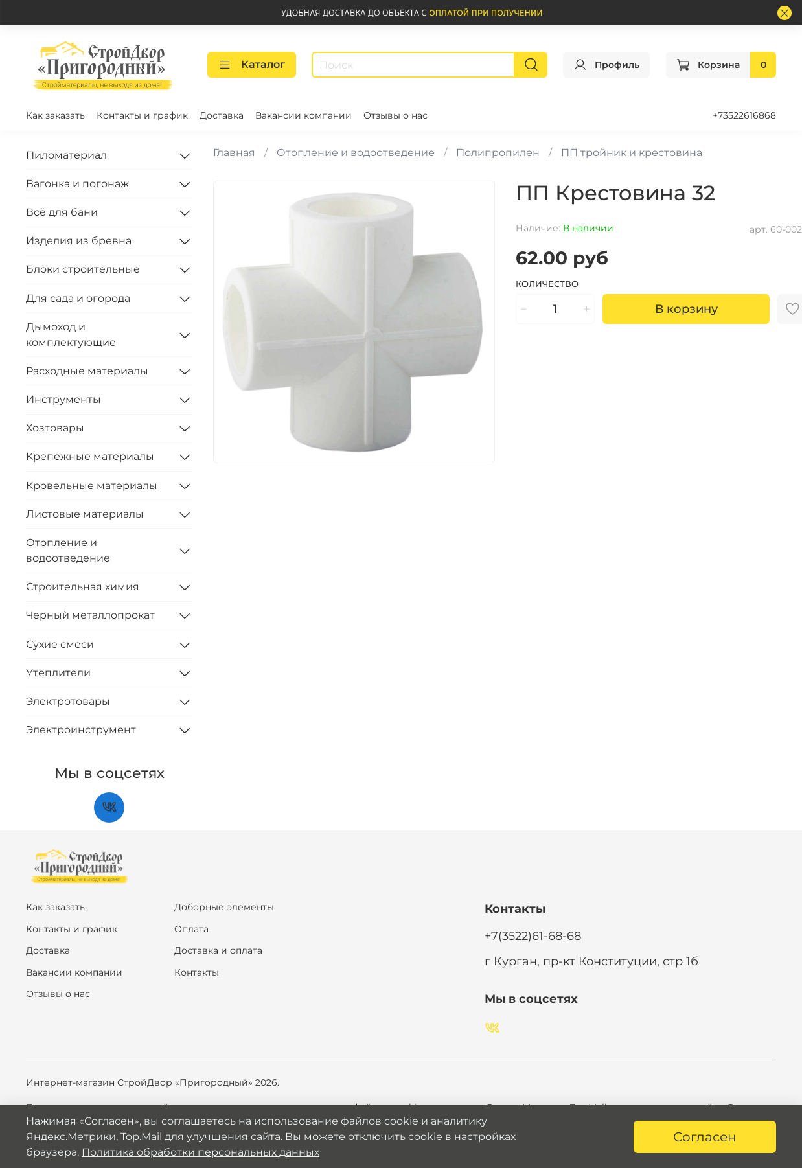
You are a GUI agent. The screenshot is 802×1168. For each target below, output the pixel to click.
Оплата (191, 929)
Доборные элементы (224, 907)
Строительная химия (82, 586)
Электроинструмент (81, 730)
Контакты (196, 972)
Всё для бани (62, 212)
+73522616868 (744, 115)
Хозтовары (55, 428)
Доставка (222, 115)
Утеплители (58, 673)
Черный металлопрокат (90, 615)
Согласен (705, 1137)
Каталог (251, 64)
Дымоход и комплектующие (71, 335)
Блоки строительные (83, 269)
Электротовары (68, 701)
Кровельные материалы (91, 485)
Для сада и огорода (78, 298)
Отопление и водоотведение (356, 152)
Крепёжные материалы (90, 456)
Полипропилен (498, 152)
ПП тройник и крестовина (631, 152)
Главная (234, 152)
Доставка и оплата (218, 950)
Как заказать (55, 115)
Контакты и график (142, 115)
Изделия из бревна (79, 241)
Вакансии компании (303, 115)
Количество (547, 284)
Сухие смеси (60, 644)
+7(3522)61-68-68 (533, 936)
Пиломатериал (66, 155)
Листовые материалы (85, 514)
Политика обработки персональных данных (200, 1152)
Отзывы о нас (395, 115)
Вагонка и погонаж (77, 183)
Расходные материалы (87, 371)
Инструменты (63, 399)
